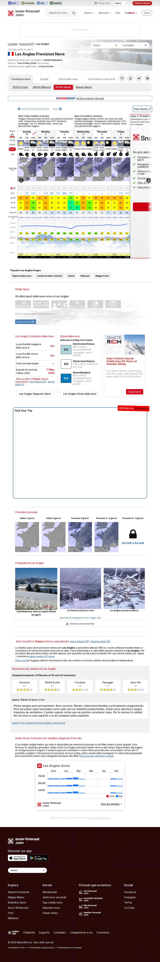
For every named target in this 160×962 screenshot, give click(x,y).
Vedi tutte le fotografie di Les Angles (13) (80, 617)
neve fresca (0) (37, 381)
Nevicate (105, 12)
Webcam (85, 275)
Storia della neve (68, 79)
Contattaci (60, 932)
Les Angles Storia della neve (79, 393)
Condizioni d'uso (16, 947)
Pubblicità (29, 932)
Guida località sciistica (49, 275)
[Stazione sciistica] (134, 45)
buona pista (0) (100, 641)
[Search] (74, 13)
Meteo (89, 12)
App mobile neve (52, 902)
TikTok (128, 902)
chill (12, 208)
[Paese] (105, 45)
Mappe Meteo (84, 87)
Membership (50, 892)
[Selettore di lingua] (121, 3)
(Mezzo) (42, 87)
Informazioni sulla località (102, 79)
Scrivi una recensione (62, 728)
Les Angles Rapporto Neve (35, 393)
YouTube (129, 907)
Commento (103, 932)
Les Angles (42, 44)
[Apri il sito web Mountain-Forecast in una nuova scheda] (28, 3)
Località (12, 44)
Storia (71, 275)
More (13, 170)
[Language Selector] (27, 870)
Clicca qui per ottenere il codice (96, 756)
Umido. (12, 213)
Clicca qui (20, 660)
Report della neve (21, 275)
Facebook (130, 892)
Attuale (44, 79)
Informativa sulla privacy (41, 947)
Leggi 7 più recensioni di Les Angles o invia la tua (38, 722)
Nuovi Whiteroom (18, 907)
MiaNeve (13, 918)
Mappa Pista (102, 275)
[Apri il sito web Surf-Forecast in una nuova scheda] (14, 3)
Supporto (44, 932)
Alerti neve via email (54, 897)
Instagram (130, 897)
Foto (118, 12)
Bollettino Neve (17, 902)
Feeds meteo (50, 913)
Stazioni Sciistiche (18, 892)
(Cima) (20, 87)
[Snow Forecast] (24, 13)
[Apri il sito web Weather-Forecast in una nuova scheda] (55, 3)
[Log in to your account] (147, 13)
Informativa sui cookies (70, 947)
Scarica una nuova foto (80, 623)
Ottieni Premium (142, 3)
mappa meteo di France (42, 656)
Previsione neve (20, 79)
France (26, 44)
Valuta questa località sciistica (29, 728)
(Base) (63, 87)
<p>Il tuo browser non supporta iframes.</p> (80, 787)
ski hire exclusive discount (80, 98)
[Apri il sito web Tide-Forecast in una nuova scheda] (42, 3)
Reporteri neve (51, 907)
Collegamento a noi (81, 932)
